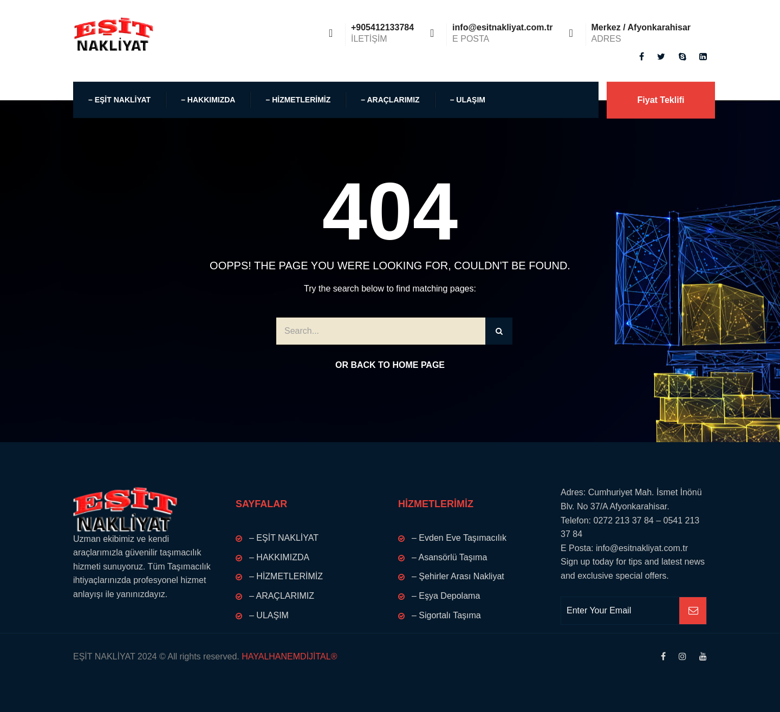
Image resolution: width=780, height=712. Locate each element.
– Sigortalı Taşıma (446, 615)
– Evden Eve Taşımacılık (459, 537)
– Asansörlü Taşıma (449, 557)
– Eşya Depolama (446, 595)
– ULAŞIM (467, 99)
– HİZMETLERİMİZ (297, 99)
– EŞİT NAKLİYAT (119, 99)
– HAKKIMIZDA (208, 99)
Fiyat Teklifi (661, 100)
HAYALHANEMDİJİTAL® (288, 656)
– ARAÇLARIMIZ (390, 99)
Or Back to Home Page (390, 365)
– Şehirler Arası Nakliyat (458, 576)
